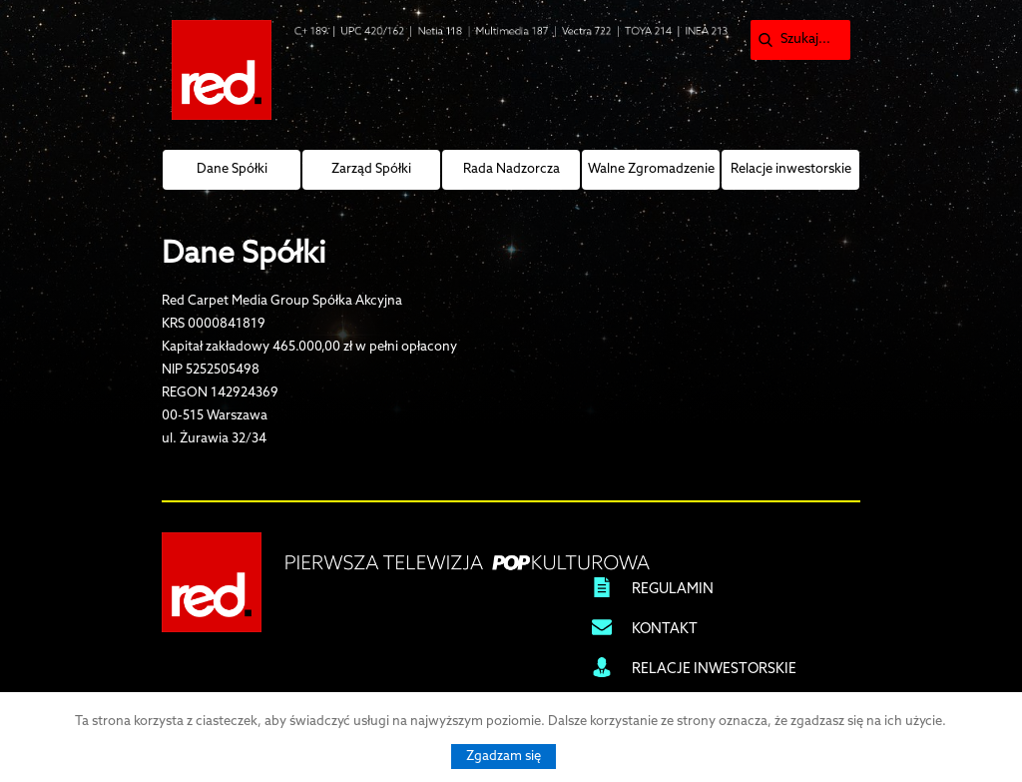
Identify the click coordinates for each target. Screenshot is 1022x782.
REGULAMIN (673, 589)
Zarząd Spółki (371, 169)
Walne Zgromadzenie (651, 169)
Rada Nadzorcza (511, 169)
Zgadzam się (503, 756)
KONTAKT (665, 629)
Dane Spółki (232, 169)
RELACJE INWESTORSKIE (714, 669)
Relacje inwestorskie (791, 169)
